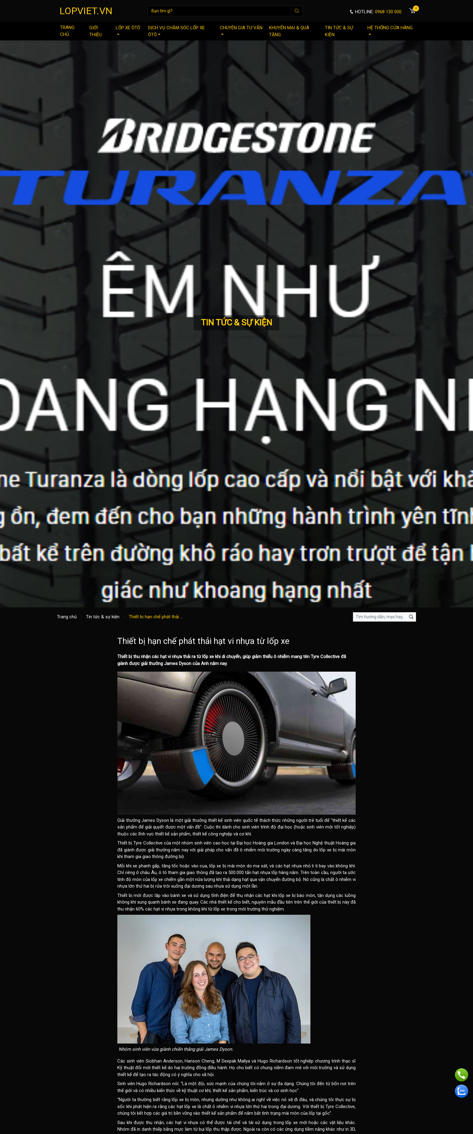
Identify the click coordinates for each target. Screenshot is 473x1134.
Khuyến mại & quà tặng (289, 31)
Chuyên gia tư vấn (241, 30)
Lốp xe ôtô (128, 30)
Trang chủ (67, 31)
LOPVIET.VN (86, 11)
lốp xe (208, 656)
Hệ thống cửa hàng (390, 30)
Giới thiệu (95, 31)
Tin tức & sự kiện (339, 31)
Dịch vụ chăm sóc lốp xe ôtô (176, 31)
